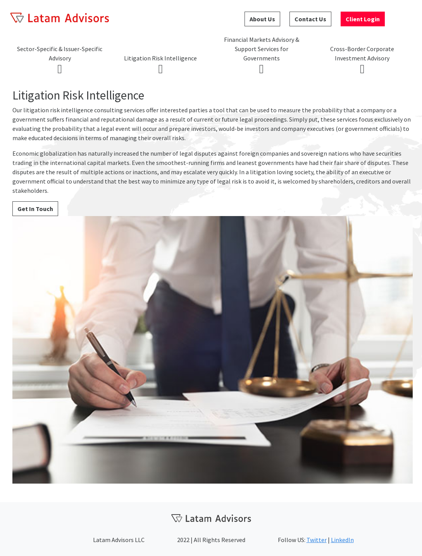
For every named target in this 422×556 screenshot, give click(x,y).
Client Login (363, 19)
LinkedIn (342, 540)
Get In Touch (35, 209)
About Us (262, 19)
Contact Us (310, 19)
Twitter (317, 540)
